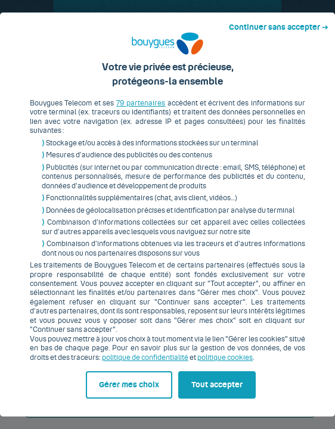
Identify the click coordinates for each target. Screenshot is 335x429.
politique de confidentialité (111, 344)
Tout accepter (222, 403)
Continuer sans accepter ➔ (283, 10)
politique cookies (191, 344)
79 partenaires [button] (132, 99)
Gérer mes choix (60, 403)
